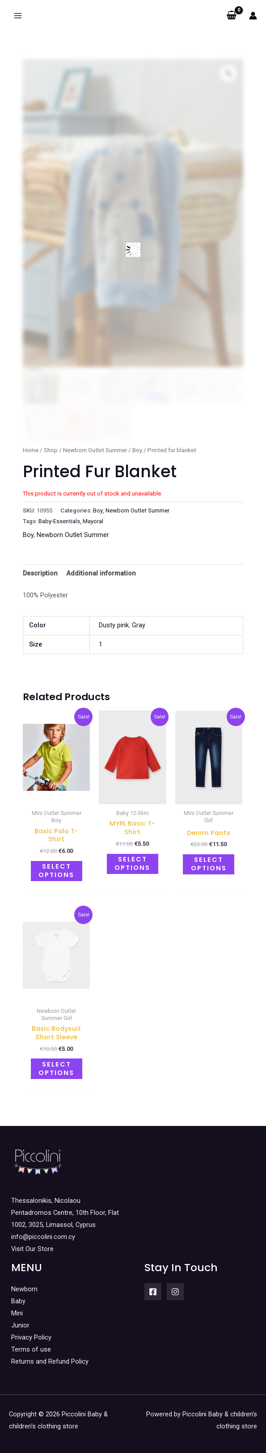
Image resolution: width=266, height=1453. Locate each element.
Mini (17, 1308)
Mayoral (93, 521)
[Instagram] (175, 1286)
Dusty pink (114, 625)
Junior (20, 1320)
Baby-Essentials (59, 521)
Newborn (24, 1284)
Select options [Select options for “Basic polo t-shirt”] (56, 869)
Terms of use (31, 1345)
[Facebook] (152, 1286)
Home (30, 450)
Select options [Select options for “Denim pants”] (209, 863)
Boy (137, 450)
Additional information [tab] (101, 573)
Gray (138, 625)
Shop (51, 450)
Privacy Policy (31, 1332)
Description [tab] (40, 573)
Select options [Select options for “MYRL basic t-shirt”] (132, 862)
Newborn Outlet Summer (95, 450)
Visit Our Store (32, 1244)
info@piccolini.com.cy (43, 1232)
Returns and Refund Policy (50, 1357)
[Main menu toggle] (18, 16)
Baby (18, 1296)
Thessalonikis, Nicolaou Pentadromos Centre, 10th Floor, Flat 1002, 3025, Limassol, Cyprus (65, 1208)
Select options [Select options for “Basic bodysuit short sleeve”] (56, 1065)
